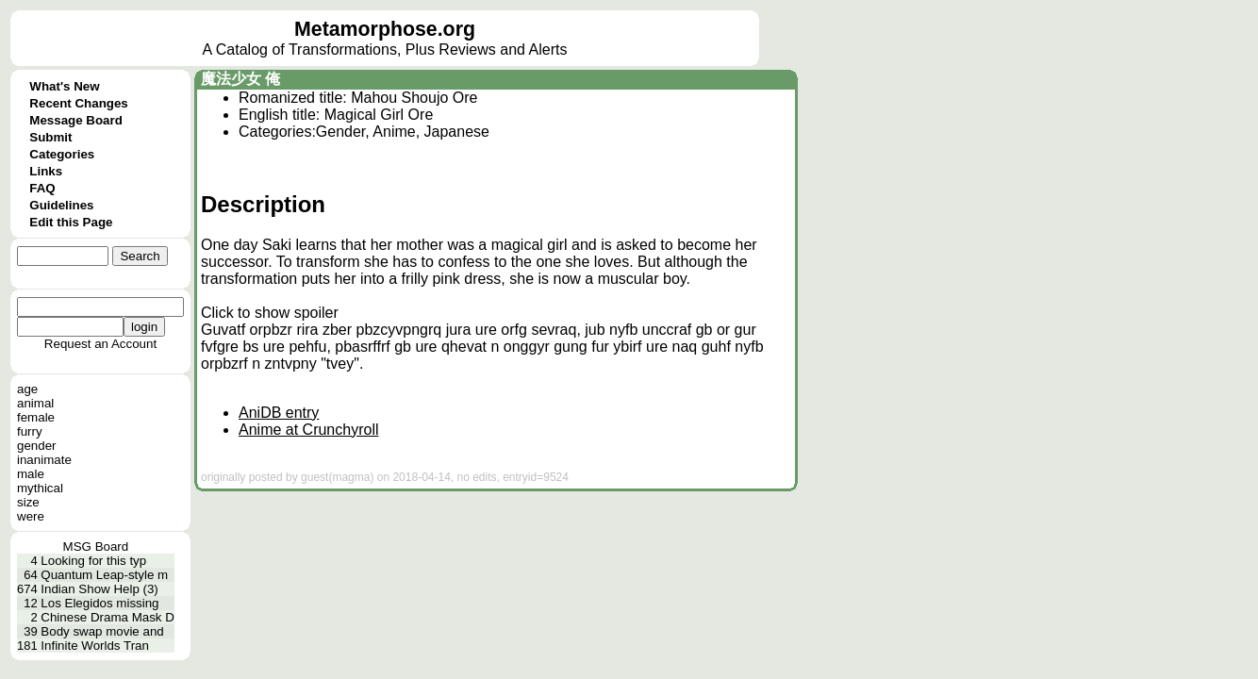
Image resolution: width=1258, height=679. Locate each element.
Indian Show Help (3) (99, 589)
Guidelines (61, 205)
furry (29, 431)
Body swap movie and (102, 631)
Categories (61, 154)
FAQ (42, 188)
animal (35, 403)
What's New (64, 86)
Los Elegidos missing (99, 603)
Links (45, 171)
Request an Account (100, 344)
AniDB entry (279, 413)
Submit (50, 137)
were (30, 516)
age (27, 389)
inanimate (44, 460)
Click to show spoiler (270, 313)
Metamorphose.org (384, 29)
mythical (40, 488)
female (36, 417)
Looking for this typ (93, 561)
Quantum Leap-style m (104, 575)
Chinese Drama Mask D (107, 617)
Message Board (76, 120)
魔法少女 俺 (240, 79)
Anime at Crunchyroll (309, 430)
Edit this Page (70, 222)
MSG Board (96, 546)
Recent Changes (78, 103)
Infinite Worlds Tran (95, 645)
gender (37, 446)
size (28, 502)
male (30, 474)
